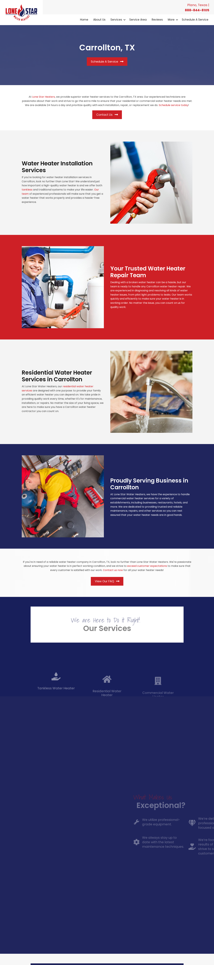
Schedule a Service (195, 20)
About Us (99, 20)
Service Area (138, 20)
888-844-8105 (197, 10)
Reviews (157, 20)
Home (84, 20)
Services (116, 20)
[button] (124, 19)
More (171, 20)
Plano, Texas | (198, 5)
